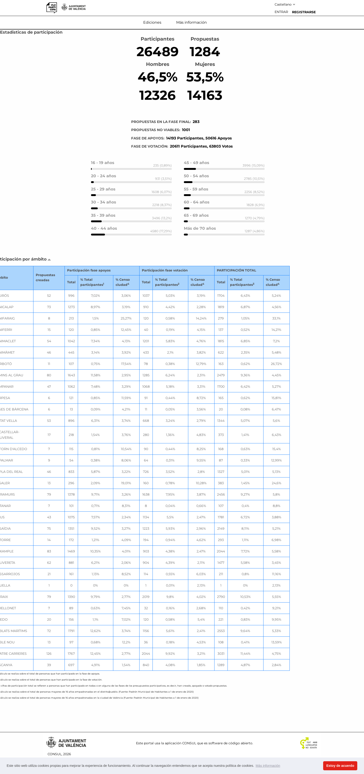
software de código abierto (230, 743)
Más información (191, 22)
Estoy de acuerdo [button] (340, 766)
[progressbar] (131, 169)
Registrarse (304, 12)
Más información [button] (268, 766)
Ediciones (152, 22)
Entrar (281, 12)
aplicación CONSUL (180, 743)
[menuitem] (281, 12)
